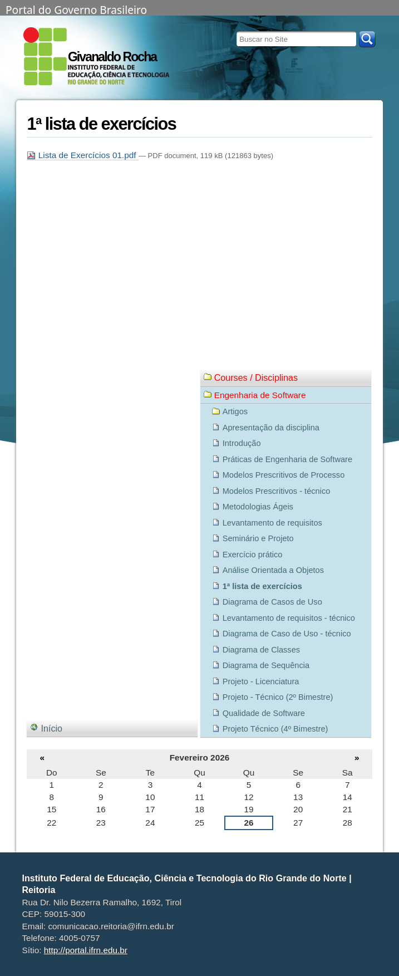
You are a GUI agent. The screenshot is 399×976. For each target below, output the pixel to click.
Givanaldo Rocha (112, 57)
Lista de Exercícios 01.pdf (82, 155)
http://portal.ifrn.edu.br (85, 950)
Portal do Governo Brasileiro (76, 9)
